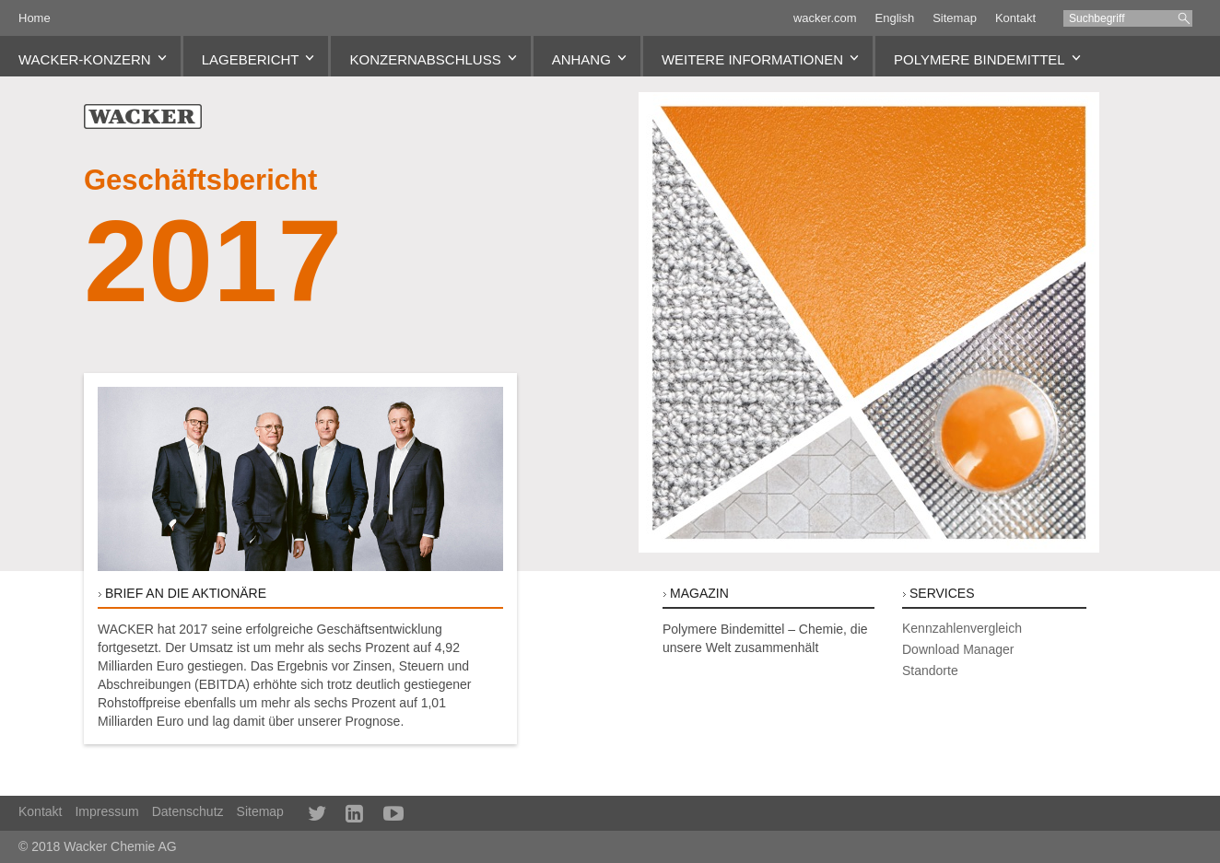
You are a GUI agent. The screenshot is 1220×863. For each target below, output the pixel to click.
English (895, 18)
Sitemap (955, 18)
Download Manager (958, 649)
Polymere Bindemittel (979, 59)
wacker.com (825, 18)
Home (34, 18)
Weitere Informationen (752, 59)
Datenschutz (188, 811)
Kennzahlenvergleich (962, 628)
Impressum (106, 811)
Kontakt (1015, 18)
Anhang (581, 59)
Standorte (930, 670)
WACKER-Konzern (84, 59)
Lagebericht (250, 59)
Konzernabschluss (424, 59)
